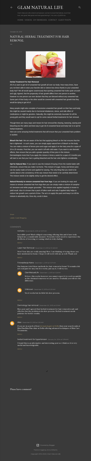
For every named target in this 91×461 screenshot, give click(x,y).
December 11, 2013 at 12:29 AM (44, 289)
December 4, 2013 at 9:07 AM (45, 263)
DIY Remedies (40, 20)
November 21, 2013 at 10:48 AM (46, 248)
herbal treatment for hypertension (32, 339)
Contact (52, 20)
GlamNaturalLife (32, 272)
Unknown (29, 289)
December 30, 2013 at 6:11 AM (49, 305)
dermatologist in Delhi (49, 326)
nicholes (20, 231)
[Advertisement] (45, 414)
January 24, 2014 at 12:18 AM (58, 339)
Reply (19, 243)
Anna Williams (52, 450)
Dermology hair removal (27, 305)
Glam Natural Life (40, 7)
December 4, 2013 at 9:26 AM (50, 273)
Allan (19, 322)
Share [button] (12, 214)
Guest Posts (64, 20)
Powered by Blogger (45, 445)
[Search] (79, 6)
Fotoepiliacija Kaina (25, 263)
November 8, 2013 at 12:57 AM (36, 231)
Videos (28, 20)
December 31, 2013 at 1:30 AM (32, 322)
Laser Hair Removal (25, 248)
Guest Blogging (20, 218)
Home (20, 20)
